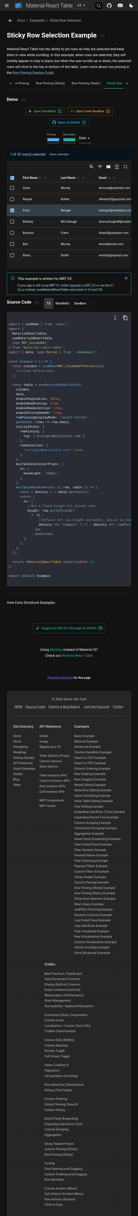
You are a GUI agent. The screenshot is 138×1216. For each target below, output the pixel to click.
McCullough (69, 221)
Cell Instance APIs (52, 792)
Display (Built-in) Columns (62, 984)
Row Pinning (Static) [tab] (86, 83)
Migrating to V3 (50, 747)
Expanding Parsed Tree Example (96, 817)
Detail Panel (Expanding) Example (97, 839)
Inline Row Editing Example (93, 790)
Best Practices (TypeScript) (63, 974)
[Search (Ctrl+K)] (98, 5)
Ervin (26, 210)
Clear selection (59, 154)
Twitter (118, 707)
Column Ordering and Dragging (66, 1174)
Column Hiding (55, 1110)
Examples (47, 603)
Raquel (27, 199)
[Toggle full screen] (125, 166)
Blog (16, 779)
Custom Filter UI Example (91, 871)
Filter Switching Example (91, 861)
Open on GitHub (69, 122)
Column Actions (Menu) (61, 1188)
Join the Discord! (96, 707)
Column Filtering (56, 1099)
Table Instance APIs (53, 775)
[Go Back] (10, 20)
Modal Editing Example (90, 785)
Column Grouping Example (92, 823)
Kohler (65, 199)
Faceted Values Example (91, 855)
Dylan (26, 188)
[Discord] (120, 5)
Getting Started (23, 758)
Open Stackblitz (45, 111)
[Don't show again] (126, 278)
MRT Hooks (48, 806)
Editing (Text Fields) (58, 1090)
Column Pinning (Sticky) (61, 1149)
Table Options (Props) (55, 756)
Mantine (56, 650)
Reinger (66, 210)
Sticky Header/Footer (59, 1144)
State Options (49, 766)
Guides (18, 774)
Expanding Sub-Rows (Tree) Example (99, 812)
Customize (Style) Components (66, 1015)
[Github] (109, 5)
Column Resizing (56, 1045)
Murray (65, 188)
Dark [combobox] (82, 138)
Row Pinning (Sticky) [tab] (50, 83)
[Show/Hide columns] (108, 166)
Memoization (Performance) (64, 995)
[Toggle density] (117, 166)
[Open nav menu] (7, 5)
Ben (25, 244)
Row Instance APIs (52, 786)
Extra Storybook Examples (92, 953)
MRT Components (52, 800)
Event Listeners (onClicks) (63, 990)
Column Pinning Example (91, 882)
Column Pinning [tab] (18, 83)
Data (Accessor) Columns (62, 979)
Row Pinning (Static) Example (94, 893)
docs (21, 20)
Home (17, 736)
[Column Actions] (45, 178)
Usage (44, 741)
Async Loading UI (56, 1065)
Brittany (28, 221)
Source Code (35, 707)
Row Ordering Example (90, 774)
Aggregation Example (89, 834)
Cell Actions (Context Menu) (64, 1194)
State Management (58, 1000)
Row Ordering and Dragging (63, 1169)
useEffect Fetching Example (93, 909)
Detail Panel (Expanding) (61, 1118)
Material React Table (43, 5)
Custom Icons (54, 1020)
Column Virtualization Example (95, 942)
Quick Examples (24, 768)
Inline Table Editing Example (93, 801)
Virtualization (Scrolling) (61, 1076)
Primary (51, 134)
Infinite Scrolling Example (91, 947)
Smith (65, 255)
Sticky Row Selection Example (95, 899)
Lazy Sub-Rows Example (91, 926)
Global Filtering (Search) (61, 1104)
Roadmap (19, 752)
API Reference (23, 763)
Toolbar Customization (60, 1031)
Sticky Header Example (90, 877)
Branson (28, 233)
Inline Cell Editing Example (92, 796)
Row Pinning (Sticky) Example (94, 888)
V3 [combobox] (79, 5)
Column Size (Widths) (59, 1040)
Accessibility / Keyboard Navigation (69, 1006)
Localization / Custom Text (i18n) (68, 1026)
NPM (18, 707)
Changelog (20, 747)
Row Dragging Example (90, 779)
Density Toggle (55, 1051)
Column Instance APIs (55, 781)
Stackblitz (62, 303)
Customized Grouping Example (95, 828)
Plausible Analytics (60, 677)
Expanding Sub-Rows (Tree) (64, 1124)
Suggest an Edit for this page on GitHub (69, 628)
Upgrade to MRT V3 (83, 285)
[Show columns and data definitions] (115, 318)
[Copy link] (102, 36)
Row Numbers (54, 1179)
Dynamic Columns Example (93, 915)
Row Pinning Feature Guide (33, 73)
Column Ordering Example (92, 768)
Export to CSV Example (90, 758)
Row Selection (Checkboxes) (64, 1085)
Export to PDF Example (90, 763)
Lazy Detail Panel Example (92, 920)
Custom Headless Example (93, 752)
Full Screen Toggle (57, 1056)
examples (37, 20)
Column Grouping (57, 1129)
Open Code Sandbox (90, 111)
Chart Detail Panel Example (93, 844)
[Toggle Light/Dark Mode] (131, 5)
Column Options (51, 761)
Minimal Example (86, 741)
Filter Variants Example (90, 850)
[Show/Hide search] (91, 166)
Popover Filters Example (91, 866)
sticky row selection (65, 20)
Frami (64, 233)
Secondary (69, 134)
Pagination (52, 1070)
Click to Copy (54, 1204)
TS (49, 303)
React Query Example (89, 904)
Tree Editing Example (88, 806)
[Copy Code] (125, 318)
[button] (40, 178)
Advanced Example (87, 747)
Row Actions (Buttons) (60, 1199)
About (17, 741)
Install (44, 736)
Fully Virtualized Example (91, 931)
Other (17, 785)
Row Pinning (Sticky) (59, 1154)
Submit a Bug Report (64, 707)
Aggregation (53, 1135)
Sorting (50, 1163)
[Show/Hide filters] (100, 166)
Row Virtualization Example (93, 936)
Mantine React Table (77, 656)
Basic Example (84, 736)
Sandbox (80, 303)
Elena (26, 255)
